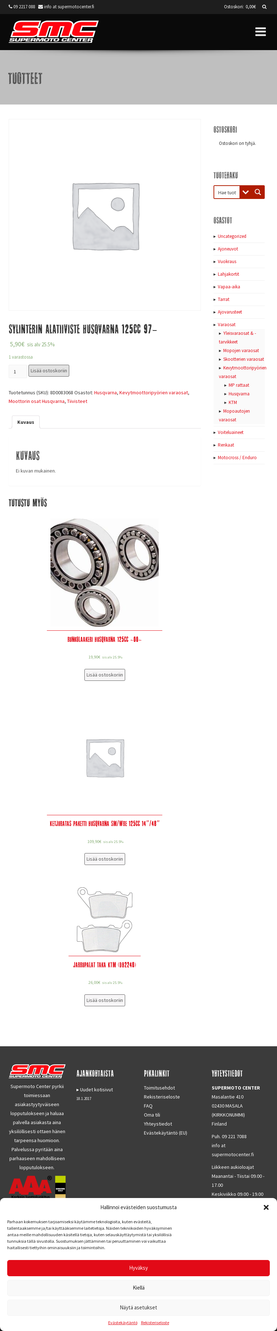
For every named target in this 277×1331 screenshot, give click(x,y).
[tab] (26, 422)
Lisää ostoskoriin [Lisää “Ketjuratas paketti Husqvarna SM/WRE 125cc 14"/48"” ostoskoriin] (105, 859)
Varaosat (227, 324)
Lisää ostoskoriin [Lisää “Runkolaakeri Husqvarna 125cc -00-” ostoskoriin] (105, 674)
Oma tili (152, 1115)
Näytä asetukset (138, 1307)
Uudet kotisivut (96, 1089)
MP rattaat (239, 385)
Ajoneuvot (228, 249)
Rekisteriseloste (155, 1322)
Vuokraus (227, 261)
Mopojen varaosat (241, 350)
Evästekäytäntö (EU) (165, 1133)
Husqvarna (105, 392)
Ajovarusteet (230, 312)
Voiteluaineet (230, 432)
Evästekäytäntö (122, 1322)
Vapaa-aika (229, 287)
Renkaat (226, 445)
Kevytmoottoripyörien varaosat (153, 392)
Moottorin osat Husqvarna (37, 401)
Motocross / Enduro (237, 457)
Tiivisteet (77, 401)
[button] (266, 1207)
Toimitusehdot (159, 1087)
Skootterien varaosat (243, 359)
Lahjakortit (228, 274)
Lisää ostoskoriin (49, 370)
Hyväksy (138, 1267)
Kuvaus (25, 422)
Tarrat (223, 299)
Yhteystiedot (158, 1124)
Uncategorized (232, 236)
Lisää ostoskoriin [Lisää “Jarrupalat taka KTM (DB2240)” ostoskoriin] (105, 1000)
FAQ (148, 1105)
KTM (233, 402)
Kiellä (139, 1287)
